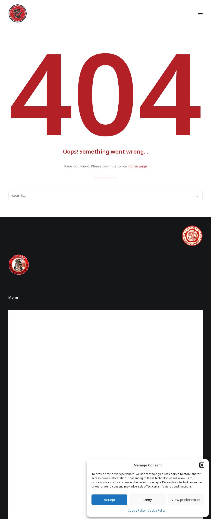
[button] (201, 465)
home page (137, 166)
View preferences (186, 499)
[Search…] (105, 195)
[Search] (105, 195)
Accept (109, 499)
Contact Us (19, 337)
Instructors (21, 313)
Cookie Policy (136, 511)
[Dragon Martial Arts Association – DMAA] (17, 13)
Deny (147, 499)
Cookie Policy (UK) (24, 345)
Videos (16, 321)
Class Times (19, 329)
